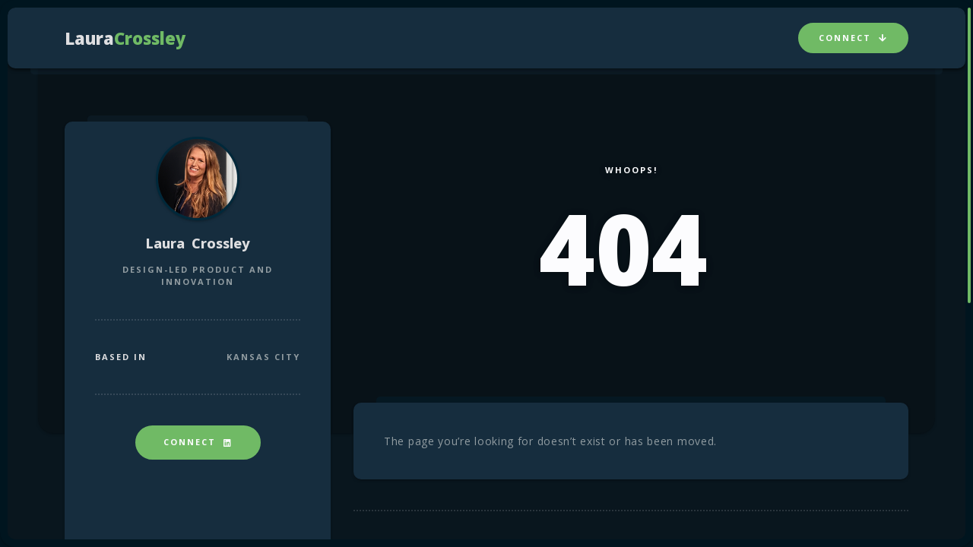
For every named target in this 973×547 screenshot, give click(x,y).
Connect (853, 37)
